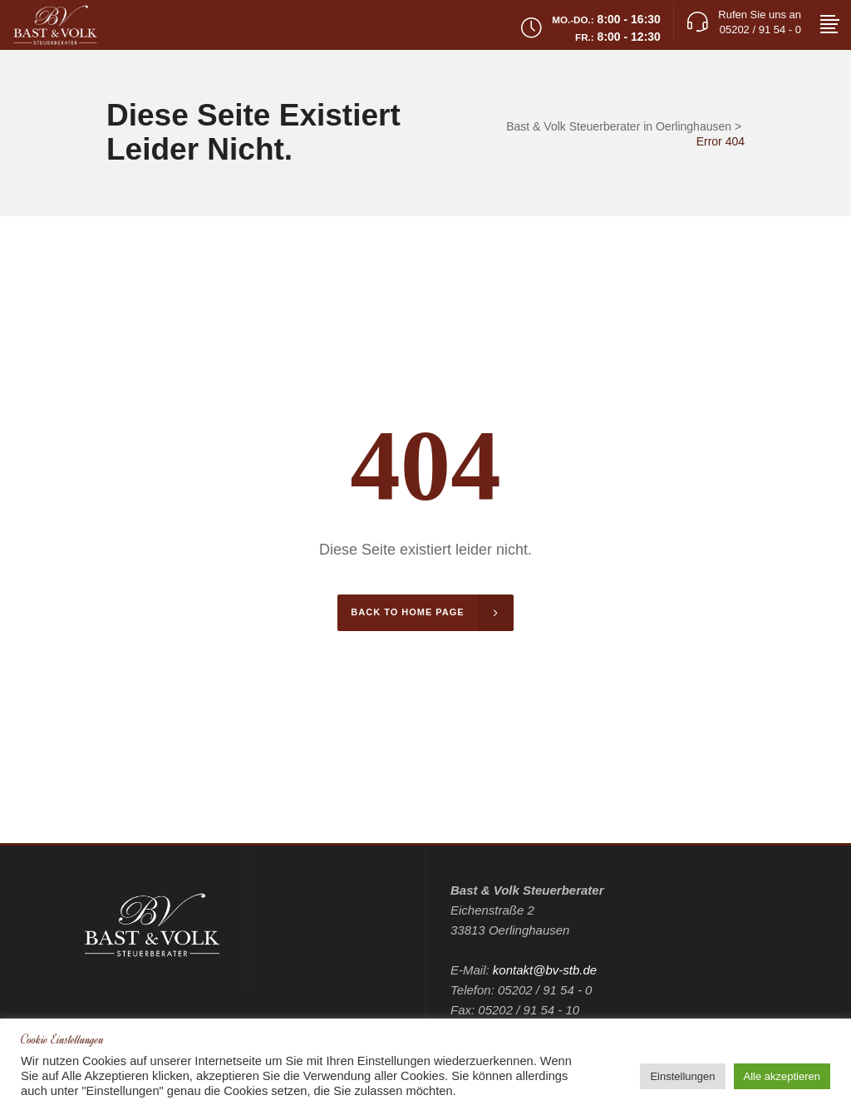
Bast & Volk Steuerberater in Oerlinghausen (618, 126)
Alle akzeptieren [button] (782, 1076)
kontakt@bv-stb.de (545, 970)
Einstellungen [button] (682, 1076)
